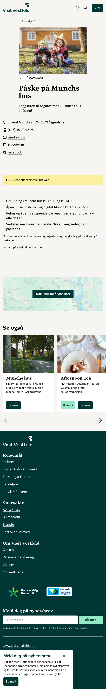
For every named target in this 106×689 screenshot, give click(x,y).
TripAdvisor (16, 145)
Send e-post (16, 137)
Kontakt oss (11, 509)
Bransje (8, 524)
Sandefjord (11, 484)
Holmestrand (12, 462)
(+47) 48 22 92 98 (21, 130)
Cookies (8, 565)
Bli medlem (11, 517)
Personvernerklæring (18, 557)
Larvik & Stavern (15, 492)
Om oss (8, 550)
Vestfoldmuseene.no (29, 247)
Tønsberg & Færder (16, 477)
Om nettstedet (14, 572)
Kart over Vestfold (16, 532)
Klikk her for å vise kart (53, 294)
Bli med (91, 620)
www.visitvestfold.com (19, 646)
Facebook (15, 152)
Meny (97, 7)
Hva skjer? (28, 21)
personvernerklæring (76, 628)
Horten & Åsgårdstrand (20, 469)
